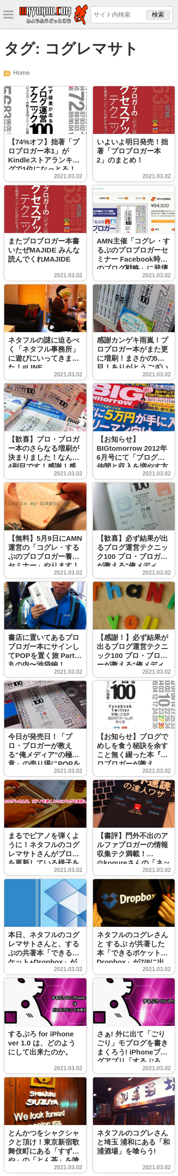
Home (21, 72)
